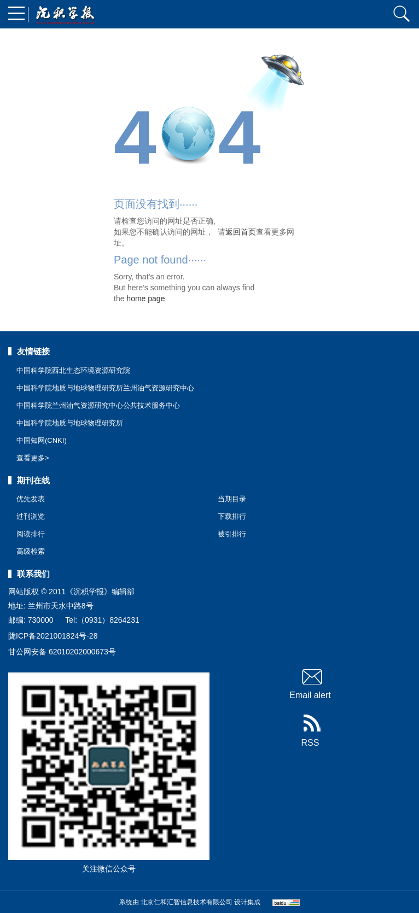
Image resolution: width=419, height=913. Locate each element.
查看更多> (32, 458)
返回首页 (240, 231)
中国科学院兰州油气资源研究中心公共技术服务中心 (98, 405)
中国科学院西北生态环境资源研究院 (73, 370)
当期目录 (232, 499)
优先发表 (30, 499)
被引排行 (232, 534)
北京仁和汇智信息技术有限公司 (186, 902)
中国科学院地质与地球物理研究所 (69, 423)
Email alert (310, 683)
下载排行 (232, 516)
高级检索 (30, 551)
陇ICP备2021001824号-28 (52, 635)
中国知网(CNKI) (41, 440)
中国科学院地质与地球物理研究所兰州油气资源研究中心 (105, 388)
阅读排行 (30, 534)
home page (145, 298)
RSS (310, 731)
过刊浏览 (30, 516)
